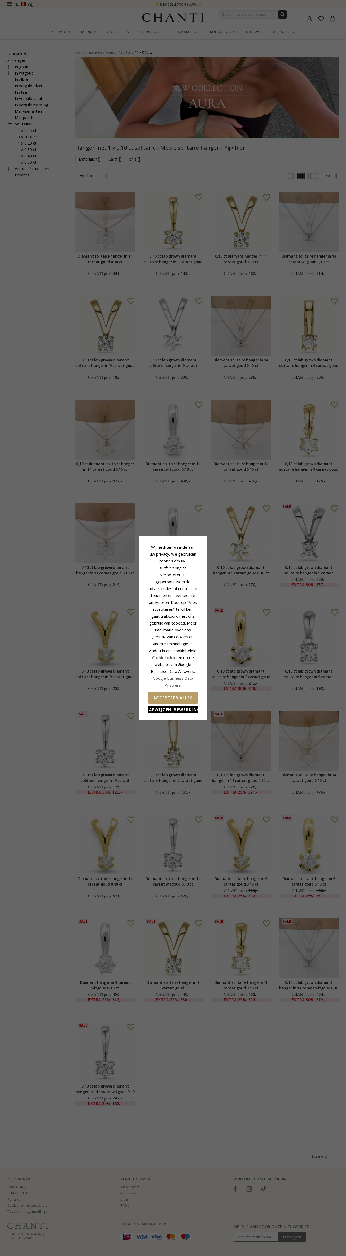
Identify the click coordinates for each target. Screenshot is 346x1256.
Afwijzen (149, 671)
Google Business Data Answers (173, 647)
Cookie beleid (185, 633)
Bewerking (196, 671)
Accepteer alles (173, 659)
